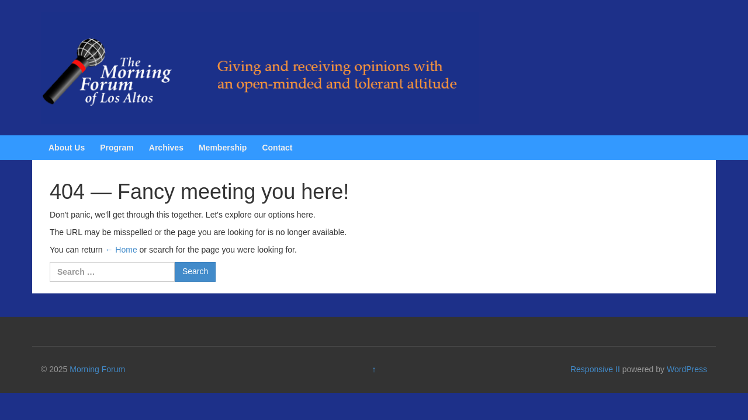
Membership (223, 147)
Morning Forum (97, 369)
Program (117, 147)
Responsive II (595, 369)
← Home (121, 249)
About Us (67, 147)
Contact (277, 147)
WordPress (687, 369)
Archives (166, 147)
